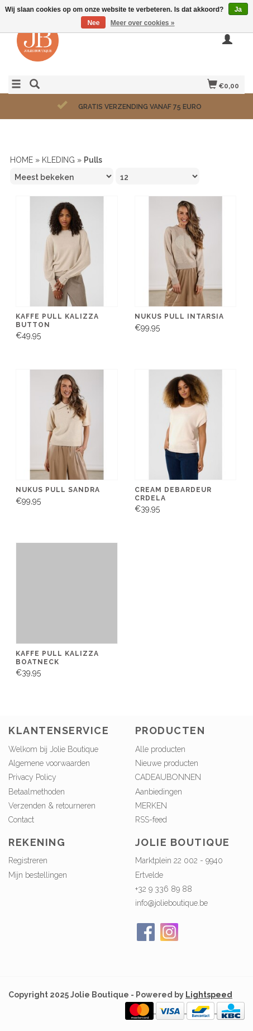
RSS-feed (151, 819)
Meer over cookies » (143, 23)
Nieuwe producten (166, 763)
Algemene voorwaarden (49, 763)
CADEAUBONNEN (168, 777)
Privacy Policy (32, 777)
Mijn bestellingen (37, 875)
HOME (21, 159)
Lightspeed (208, 994)
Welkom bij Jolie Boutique (53, 749)
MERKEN (151, 805)
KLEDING (58, 159)
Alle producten (160, 749)
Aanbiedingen (158, 791)
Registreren (27, 860)
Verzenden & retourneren (52, 805)
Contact (21, 819)
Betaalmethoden (36, 791)
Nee (93, 23)
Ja (238, 9)
